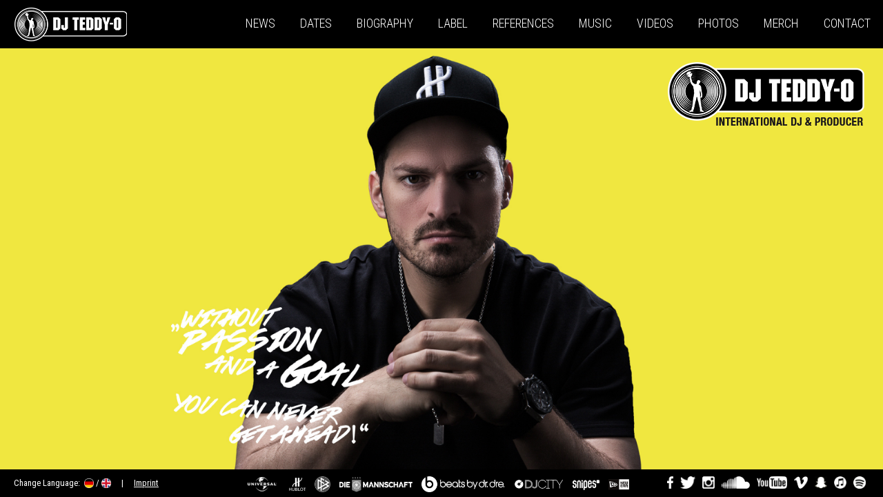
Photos (718, 23)
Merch (781, 23)
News (260, 23)
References (523, 23)
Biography (385, 23)
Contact (847, 23)
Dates (316, 23)
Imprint (146, 483)
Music (595, 23)
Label (453, 23)
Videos (655, 23)
